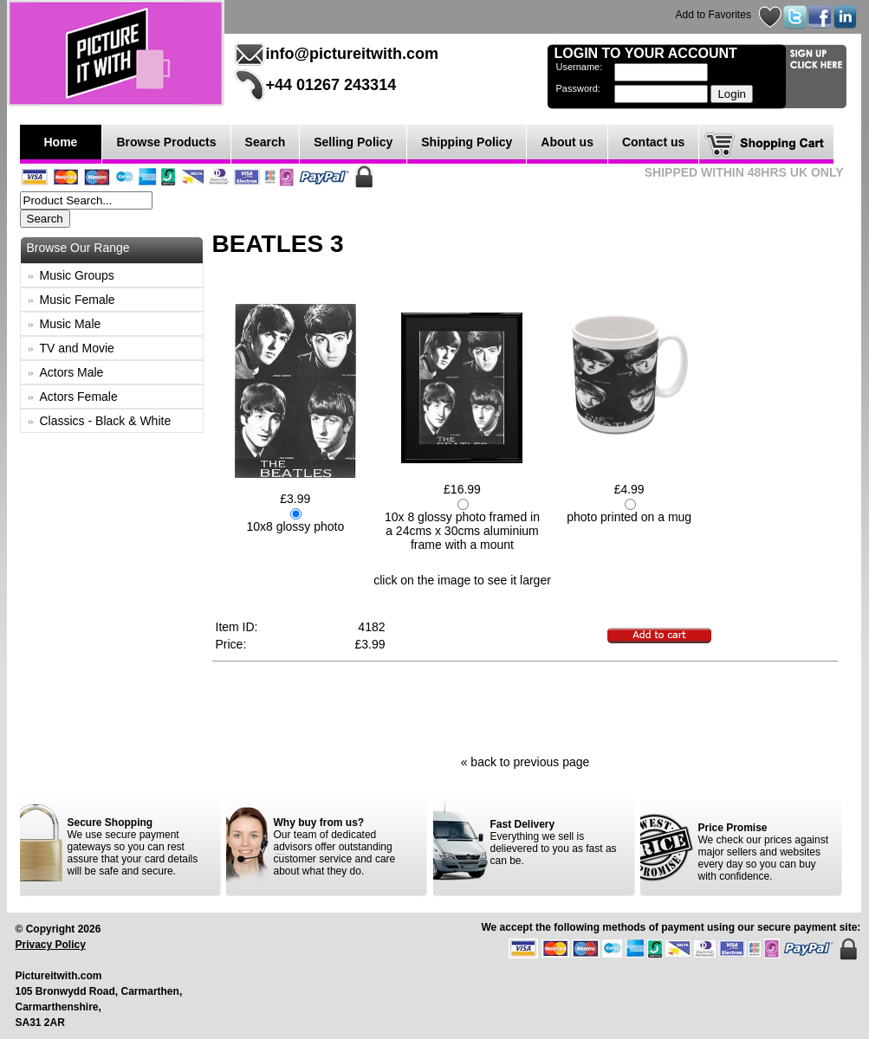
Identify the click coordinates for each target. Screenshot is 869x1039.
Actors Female (79, 396)
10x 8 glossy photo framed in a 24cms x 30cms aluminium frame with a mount (462, 531)
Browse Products (166, 142)
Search (265, 142)
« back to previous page (525, 762)
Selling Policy (353, 142)
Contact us (653, 142)
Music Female (77, 300)
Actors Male (72, 372)
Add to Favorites (713, 15)
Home (61, 142)
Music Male (70, 324)
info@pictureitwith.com (352, 53)
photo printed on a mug (629, 517)
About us (567, 142)
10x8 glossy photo (295, 526)
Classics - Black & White (106, 421)
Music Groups (77, 275)
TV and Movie (77, 348)
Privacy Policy (51, 945)
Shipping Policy (466, 142)
